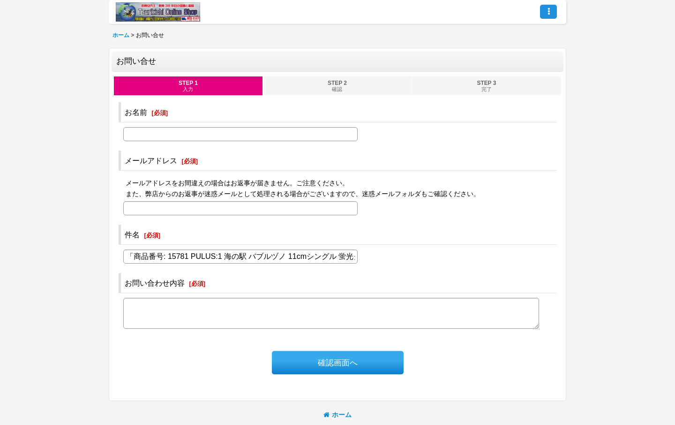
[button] (548, 12)
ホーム (337, 414)
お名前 (136, 112)
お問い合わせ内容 (155, 283)
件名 (132, 234)
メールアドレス (151, 160)
